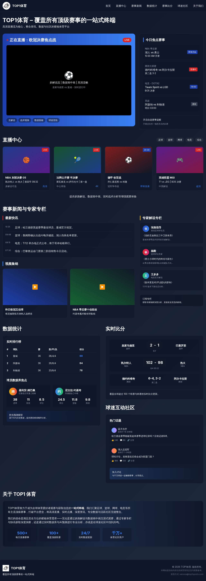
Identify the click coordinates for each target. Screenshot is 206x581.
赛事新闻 (136, 5)
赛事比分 (167, 5)
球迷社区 (183, 5)
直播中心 (121, 5)
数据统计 (152, 5)
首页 (108, 5)
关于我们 (198, 5)
